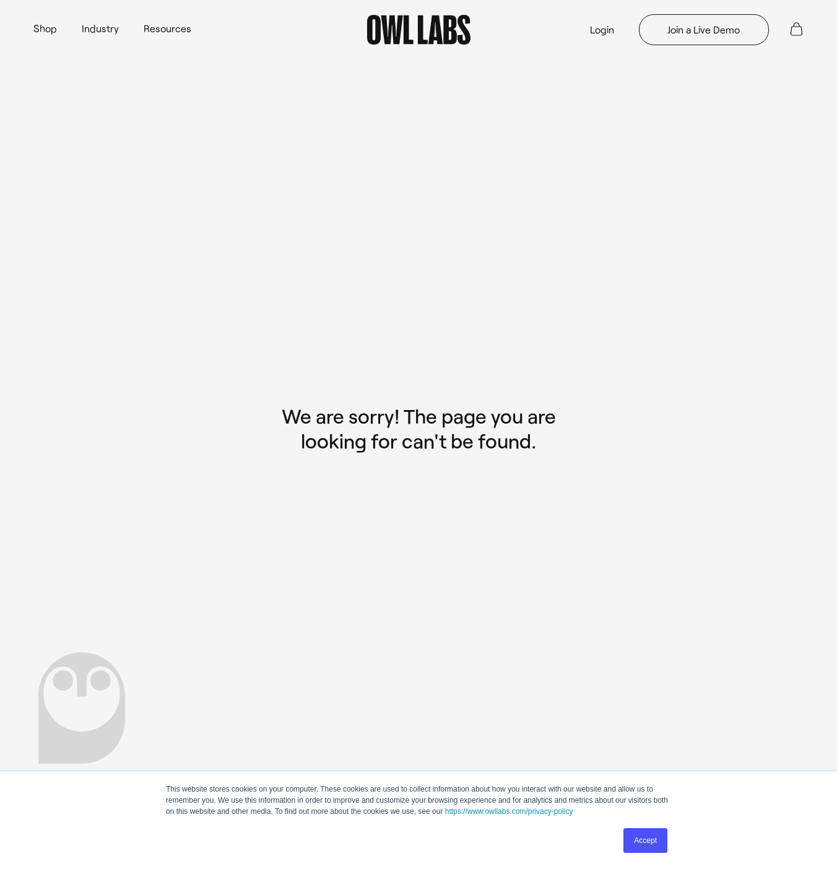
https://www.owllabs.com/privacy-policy (509, 811)
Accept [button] (645, 840)
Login (602, 29)
